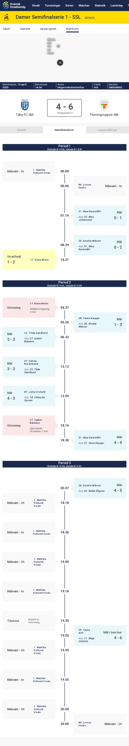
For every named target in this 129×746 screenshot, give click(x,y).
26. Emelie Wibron (90, 240)
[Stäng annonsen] (124, 46)
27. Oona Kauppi (94, 443)
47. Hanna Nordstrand (31, 362)
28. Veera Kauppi (89, 318)
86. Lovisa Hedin (85, 186)
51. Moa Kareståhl (90, 211)
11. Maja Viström (86, 640)
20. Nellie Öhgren (94, 490)
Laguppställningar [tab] (107, 129)
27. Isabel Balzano (32, 340)
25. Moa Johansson (86, 218)
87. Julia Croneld (35, 391)
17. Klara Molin (39, 259)
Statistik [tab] (21, 129)
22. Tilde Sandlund (36, 332)
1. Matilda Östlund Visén (41, 171)
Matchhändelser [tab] (64, 129)
